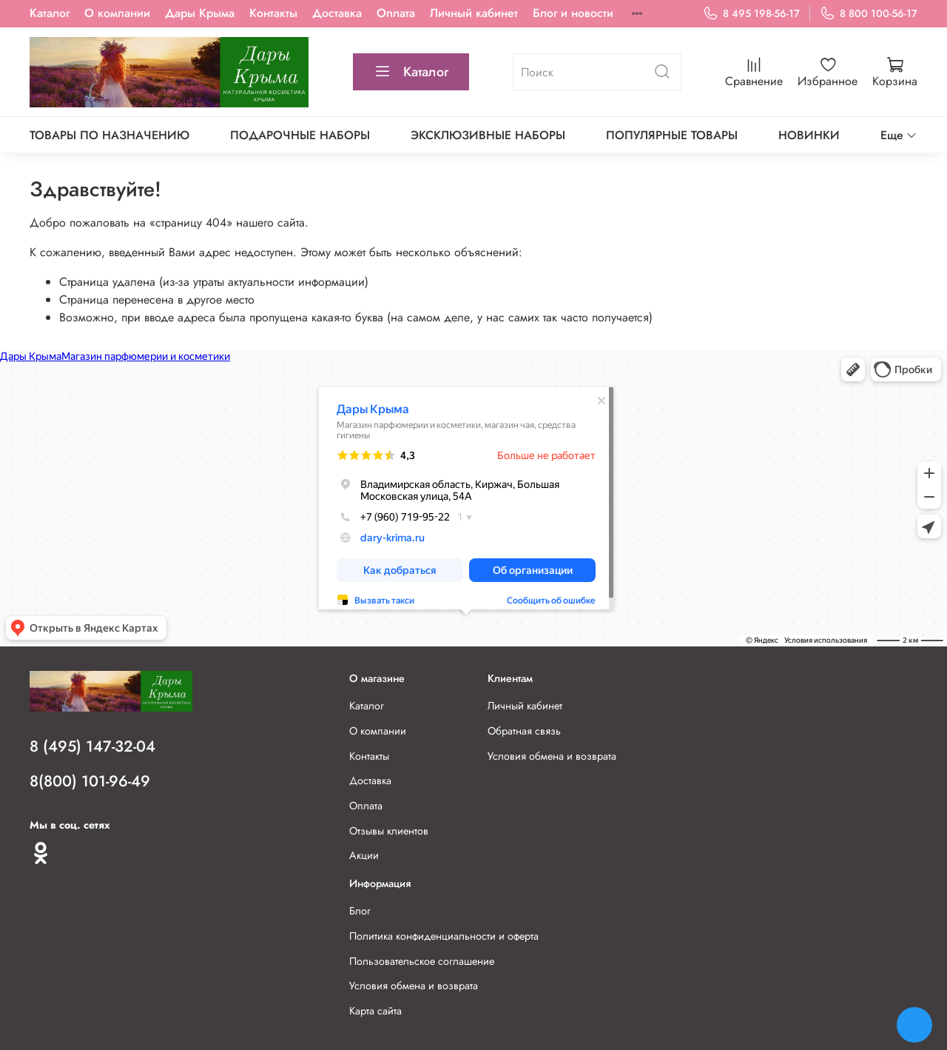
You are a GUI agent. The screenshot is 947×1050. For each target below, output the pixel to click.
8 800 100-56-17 (868, 13)
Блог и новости (573, 12)
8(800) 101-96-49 (90, 781)
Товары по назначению (109, 135)
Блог (360, 910)
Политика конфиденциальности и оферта (444, 936)
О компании (117, 12)
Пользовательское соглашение (421, 961)
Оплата (396, 12)
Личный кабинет (474, 12)
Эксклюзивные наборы (488, 135)
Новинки (809, 135)
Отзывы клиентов (388, 830)
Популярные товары (672, 135)
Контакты (273, 12)
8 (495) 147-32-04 (92, 746)
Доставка (337, 12)
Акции (364, 855)
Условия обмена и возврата (552, 756)
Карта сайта (375, 1010)
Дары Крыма (200, 12)
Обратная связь (524, 730)
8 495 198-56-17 (751, 13)
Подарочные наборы (300, 135)
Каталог (50, 12)
